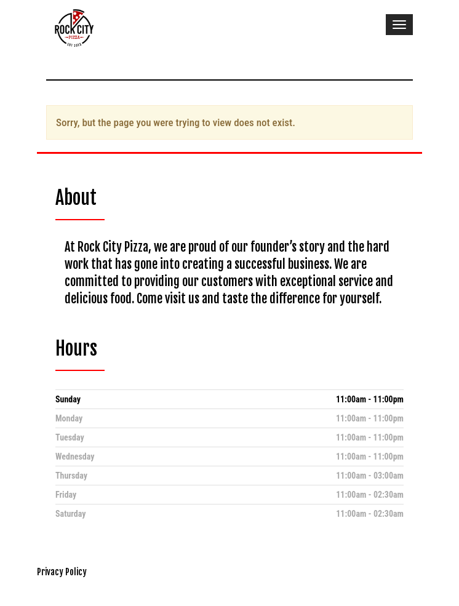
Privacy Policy (62, 572)
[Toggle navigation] (399, 24)
